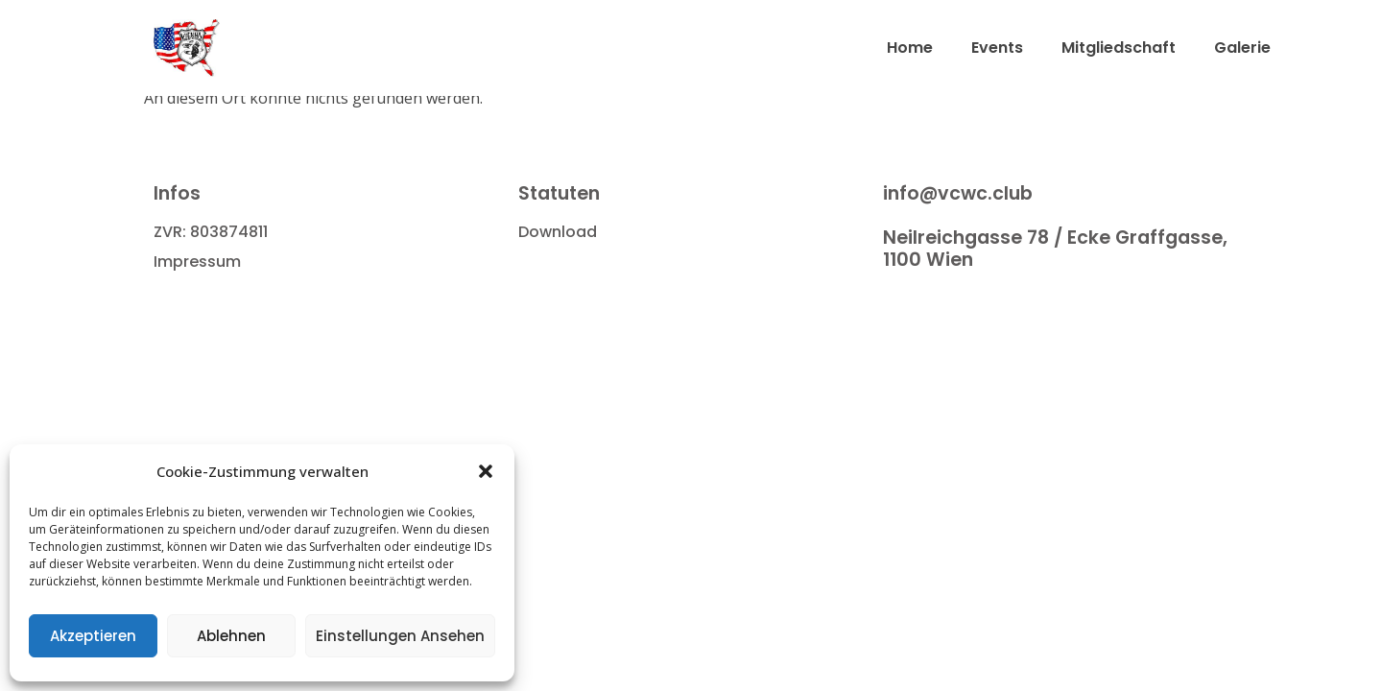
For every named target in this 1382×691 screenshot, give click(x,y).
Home (910, 47)
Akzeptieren (93, 636)
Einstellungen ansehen (400, 636)
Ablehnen (231, 636)
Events (997, 47)
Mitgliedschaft (1118, 47)
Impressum (197, 261)
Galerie (1242, 47)
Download (557, 232)
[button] (485, 471)
